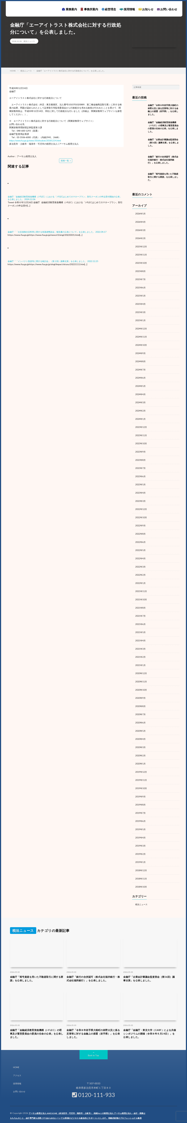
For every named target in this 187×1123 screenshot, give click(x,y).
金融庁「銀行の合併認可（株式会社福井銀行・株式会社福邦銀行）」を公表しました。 (163, 159)
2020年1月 (140, 757)
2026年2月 (140, 238)
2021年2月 (140, 651)
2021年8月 (140, 603)
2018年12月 (141, 862)
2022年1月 (140, 578)
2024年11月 (141, 335)
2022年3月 (140, 562)
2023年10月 (141, 440)
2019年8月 (140, 797)
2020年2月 (140, 749)
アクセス (17, 1074)
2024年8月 (140, 359)
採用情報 (127, 9)
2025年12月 (141, 246)
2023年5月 (140, 481)
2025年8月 (140, 270)
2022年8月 (140, 530)
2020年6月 (140, 716)
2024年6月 (140, 375)
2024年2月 (140, 408)
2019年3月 (140, 838)
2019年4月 (140, 830)
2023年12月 (141, 424)
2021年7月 (140, 611)
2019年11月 (141, 773)
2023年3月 (140, 497)
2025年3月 (140, 311)
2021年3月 (140, 643)
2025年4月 (140, 302)
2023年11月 (141, 432)
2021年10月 (141, 595)
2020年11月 (141, 676)
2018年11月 (141, 870)
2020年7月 (140, 708)
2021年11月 (141, 586)
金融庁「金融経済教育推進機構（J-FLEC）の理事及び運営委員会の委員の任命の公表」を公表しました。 (36, 1032)
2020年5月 (140, 724)
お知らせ (146, 9)
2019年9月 (140, 789)
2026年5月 (140, 213)
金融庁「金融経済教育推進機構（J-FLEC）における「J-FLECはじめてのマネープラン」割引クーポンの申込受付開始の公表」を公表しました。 (65, 197)
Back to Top (93, 1054)
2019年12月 (141, 765)
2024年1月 (140, 416)
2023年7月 (140, 465)
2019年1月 (140, 854)
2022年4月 (140, 554)
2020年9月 (140, 692)
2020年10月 (141, 684)
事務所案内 (89, 9)
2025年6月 (140, 286)
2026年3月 (140, 229)
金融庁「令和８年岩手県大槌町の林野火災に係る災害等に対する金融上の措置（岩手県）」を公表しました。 (93, 1032)
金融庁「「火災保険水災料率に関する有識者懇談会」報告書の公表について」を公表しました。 (55, 231)
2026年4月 (140, 221)
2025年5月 (140, 294)
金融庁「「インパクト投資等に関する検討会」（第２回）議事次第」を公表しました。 (50, 260)
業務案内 (69, 9)
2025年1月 (140, 319)
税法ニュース (29, 41)
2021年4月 (140, 635)
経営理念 (109, 9)
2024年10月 (141, 343)
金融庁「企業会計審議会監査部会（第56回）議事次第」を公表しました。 (163, 142)
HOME (16, 1066)
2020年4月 (140, 733)
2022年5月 (140, 546)
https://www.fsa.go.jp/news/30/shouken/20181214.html (36, 140)
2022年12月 (141, 505)
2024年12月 (141, 327)
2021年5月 (140, 627)
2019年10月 (141, 781)
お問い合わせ (167, 9)
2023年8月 (140, 457)
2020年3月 (140, 741)
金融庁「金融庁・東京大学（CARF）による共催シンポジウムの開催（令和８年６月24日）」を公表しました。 (149, 1032)
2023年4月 (140, 489)
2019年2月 (140, 846)
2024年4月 (140, 392)
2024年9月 (140, 351)
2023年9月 (140, 449)
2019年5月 (140, 822)
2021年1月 (140, 659)
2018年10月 (141, 879)
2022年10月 (141, 513)
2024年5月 (140, 384)
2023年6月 (140, 473)
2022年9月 (140, 522)
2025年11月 (141, 254)
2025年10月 (141, 262)
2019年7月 (140, 806)
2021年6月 (140, 619)
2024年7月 (140, 367)
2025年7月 (140, 278)
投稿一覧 (65, 160)
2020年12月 (141, 668)
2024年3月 (140, 400)
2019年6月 (140, 814)
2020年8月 (140, 700)
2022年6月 (140, 538)
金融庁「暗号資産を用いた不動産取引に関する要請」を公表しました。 (163, 177)
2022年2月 (140, 570)
